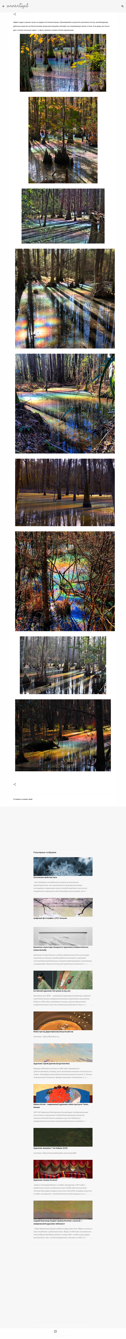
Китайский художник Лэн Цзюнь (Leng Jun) (51, 991)
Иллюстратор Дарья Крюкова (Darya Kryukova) (53, 1032)
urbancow (71, 1336)
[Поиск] (122, 6)
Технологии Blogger (63, 1331)
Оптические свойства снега (45, 877)
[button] (14, 14)
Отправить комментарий (22, 799)
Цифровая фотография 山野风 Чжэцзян (50, 918)
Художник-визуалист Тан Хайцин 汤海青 (50, 1148)
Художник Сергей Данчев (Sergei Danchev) (51, 1064)
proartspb (18, 6)
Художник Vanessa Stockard (45, 1180)
